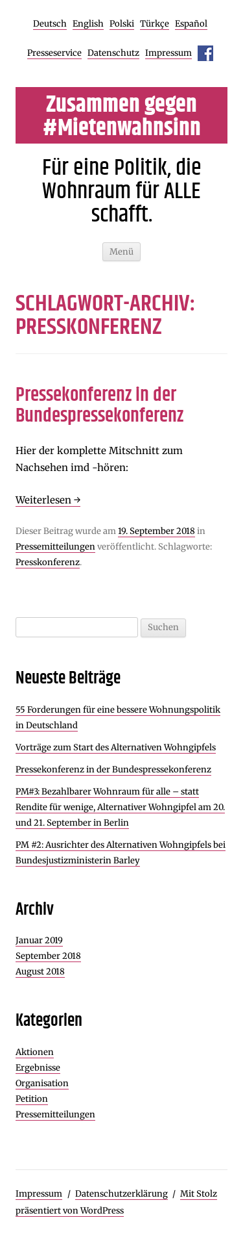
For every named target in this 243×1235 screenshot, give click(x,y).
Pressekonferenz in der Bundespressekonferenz (99, 406)
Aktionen (35, 1052)
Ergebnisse (38, 1067)
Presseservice (54, 52)
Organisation (42, 1083)
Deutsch (50, 23)
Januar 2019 (39, 940)
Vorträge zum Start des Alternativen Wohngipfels (116, 747)
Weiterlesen (48, 500)
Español (191, 23)
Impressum (168, 52)
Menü (121, 251)
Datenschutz (113, 52)
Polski (122, 23)
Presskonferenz (48, 562)
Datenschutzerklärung (121, 1193)
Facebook (205, 53)
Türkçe (154, 23)
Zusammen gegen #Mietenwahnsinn (122, 117)
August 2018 (40, 971)
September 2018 (48, 955)
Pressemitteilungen (55, 546)
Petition (32, 1098)
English (88, 23)
